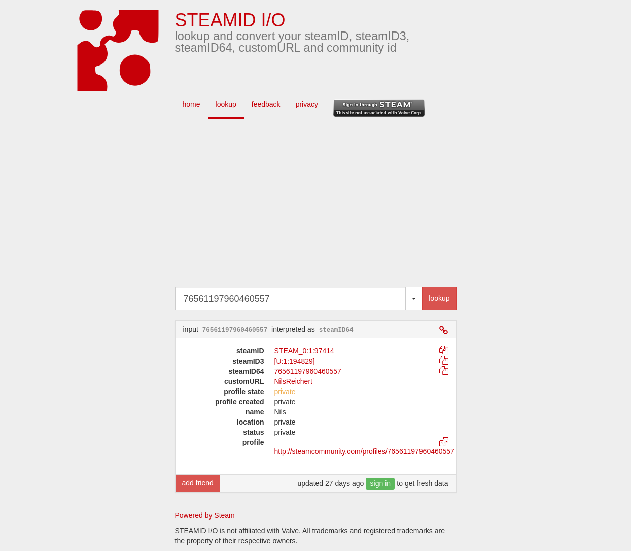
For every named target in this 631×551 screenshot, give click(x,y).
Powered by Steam (205, 515)
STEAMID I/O (230, 20)
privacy (307, 104)
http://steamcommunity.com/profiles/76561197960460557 (364, 451)
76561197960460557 (307, 371)
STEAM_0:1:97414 (304, 351)
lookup (226, 104)
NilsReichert (293, 381)
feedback (266, 104)
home (191, 104)
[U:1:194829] (294, 361)
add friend (198, 483)
